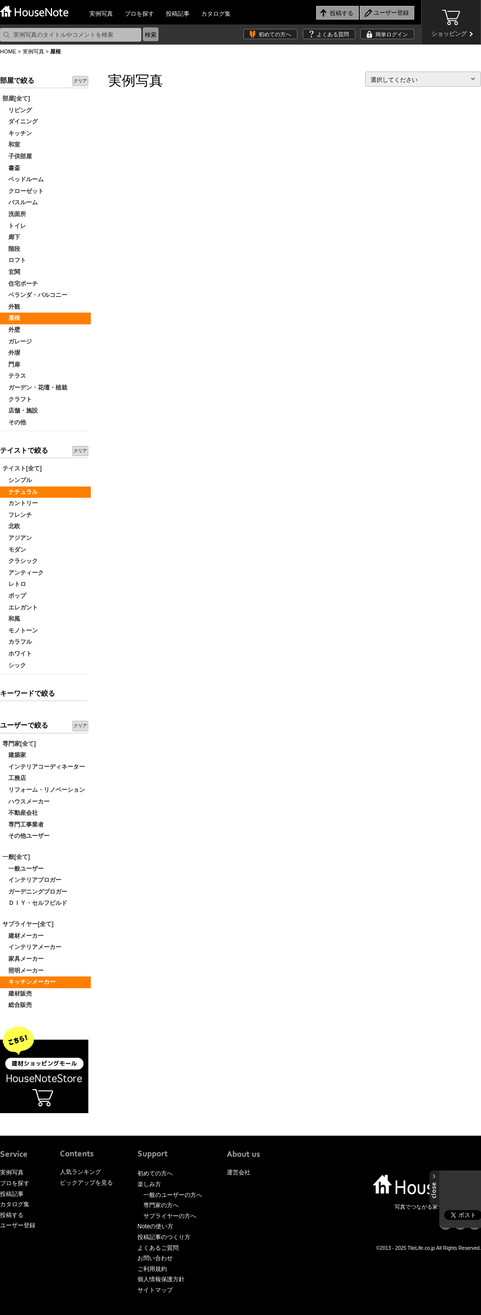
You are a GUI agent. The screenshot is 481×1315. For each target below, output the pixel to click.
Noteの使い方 (155, 1226)
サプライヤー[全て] (27, 924)
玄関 (11, 271)
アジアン (17, 538)
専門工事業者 (23, 824)
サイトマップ (155, 1290)
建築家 (14, 755)
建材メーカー (23, 935)
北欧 (11, 526)
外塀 (11, 352)
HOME (8, 51)
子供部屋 (17, 156)
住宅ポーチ (20, 283)
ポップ (14, 595)
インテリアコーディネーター (43, 766)
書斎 (11, 168)
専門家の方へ (161, 1205)
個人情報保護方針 (161, 1279)
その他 (14, 422)
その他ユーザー (26, 835)
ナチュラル (20, 491)
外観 (11, 306)
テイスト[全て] (22, 468)
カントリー (20, 503)
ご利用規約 (152, 1269)
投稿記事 (177, 13)
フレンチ (17, 514)
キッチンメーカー (28, 981)
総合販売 (17, 1004)
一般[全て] (16, 856)
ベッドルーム (23, 179)
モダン (14, 549)
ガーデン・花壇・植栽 (34, 387)
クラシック (20, 561)
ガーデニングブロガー (34, 891)
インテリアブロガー (31, 880)
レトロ (14, 584)
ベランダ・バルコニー (34, 295)
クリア (80, 80)
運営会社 (238, 1172)
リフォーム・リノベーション (43, 789)
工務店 (14, 778)
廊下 (11, 237)
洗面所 (14, 214)
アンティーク (23, 572)
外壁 (11, 329)
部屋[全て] (16, 98)
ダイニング (20, 121)
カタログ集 (216, 13)
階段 (11, 248)
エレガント (20, 607)
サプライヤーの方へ (169, 1216)
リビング (17, 110)
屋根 (11, 318)
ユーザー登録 (17, 1225)
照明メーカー (23, 970)
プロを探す (139, 13)
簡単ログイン (391, 34)
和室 (11, 144)
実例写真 (101, 13)
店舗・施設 (20, 410)
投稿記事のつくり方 (163, 1237)
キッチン (17, 133)
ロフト (14, 260)
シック (14, 665)
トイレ (14, 225)
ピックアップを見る (86, 1182)
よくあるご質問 (158, 1247)
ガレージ (17, 341)
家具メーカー (23, 958)
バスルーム (20, 202)
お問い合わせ (155, 1258)
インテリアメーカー (31, 947)
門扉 (11, 364)
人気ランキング (80, 1172)
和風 (11, 618)
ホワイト (17, 653)
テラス (14, 375)
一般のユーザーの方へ (172, 1195)
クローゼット (23, 191)
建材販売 (17, 993)
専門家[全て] (19, 743)
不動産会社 (20, 812)
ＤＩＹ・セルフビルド (34, 903)
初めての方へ (275, 34)
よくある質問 (333, 34)
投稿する (12, 1215)
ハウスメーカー (26, 801)
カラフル (17, 641)
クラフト (17, 399)
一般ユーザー (23, 868)
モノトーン (20, 630)
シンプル (17, 480)
